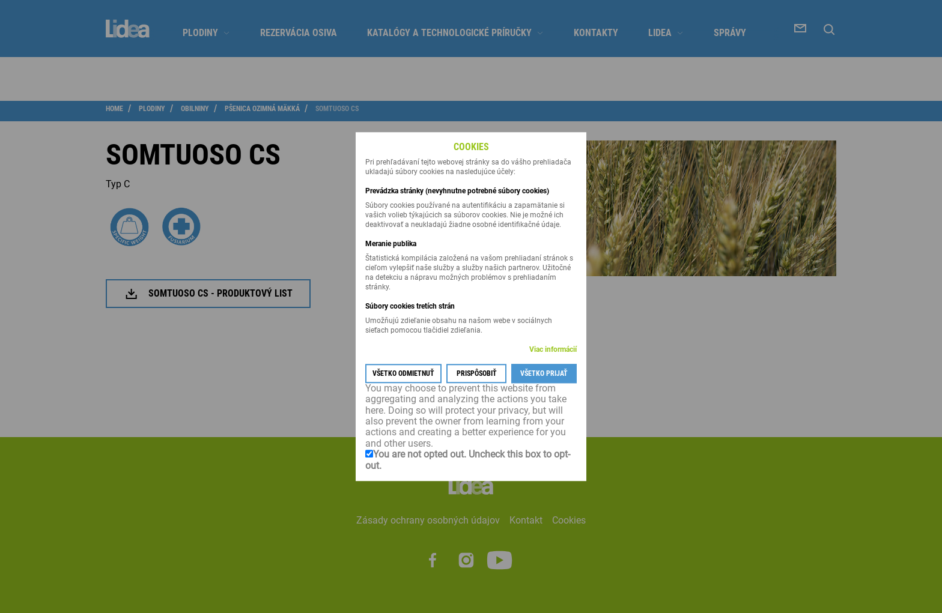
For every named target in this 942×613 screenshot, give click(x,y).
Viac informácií (553, 349)
